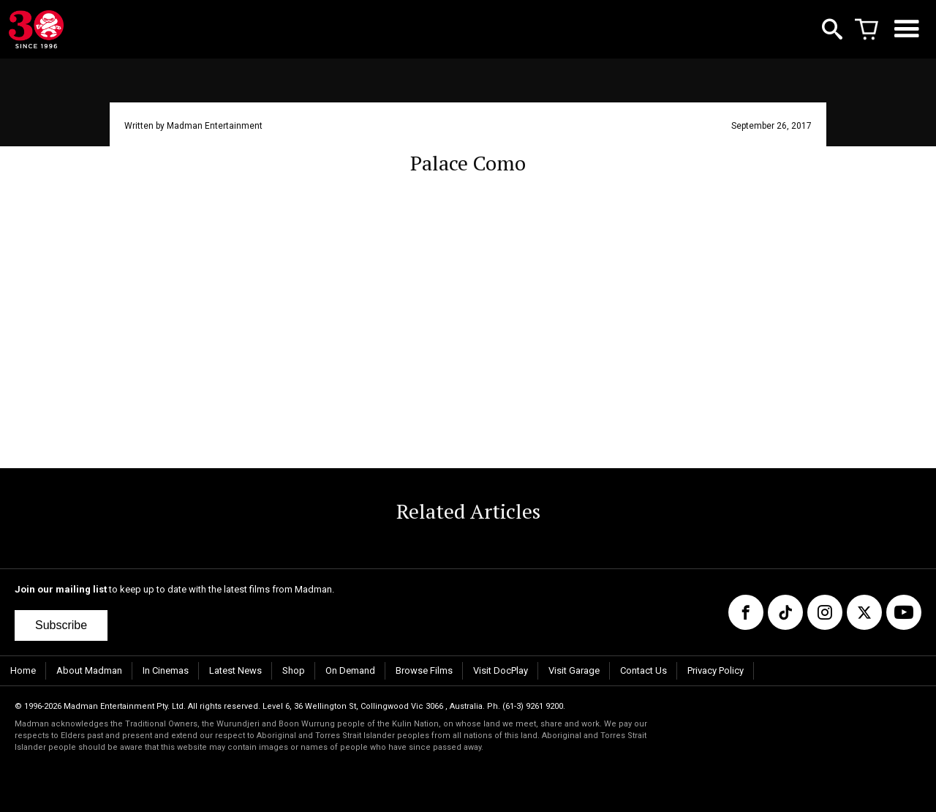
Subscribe (61, 625)
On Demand (350, 670)
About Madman (89, 670)
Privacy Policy (715, 670)
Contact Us (643, 670)
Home (23, 670)
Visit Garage (574, 670)
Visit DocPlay (500, 670)
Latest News (235, 670)
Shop (293, 670)
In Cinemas (166, 670)
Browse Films (424, 670)
